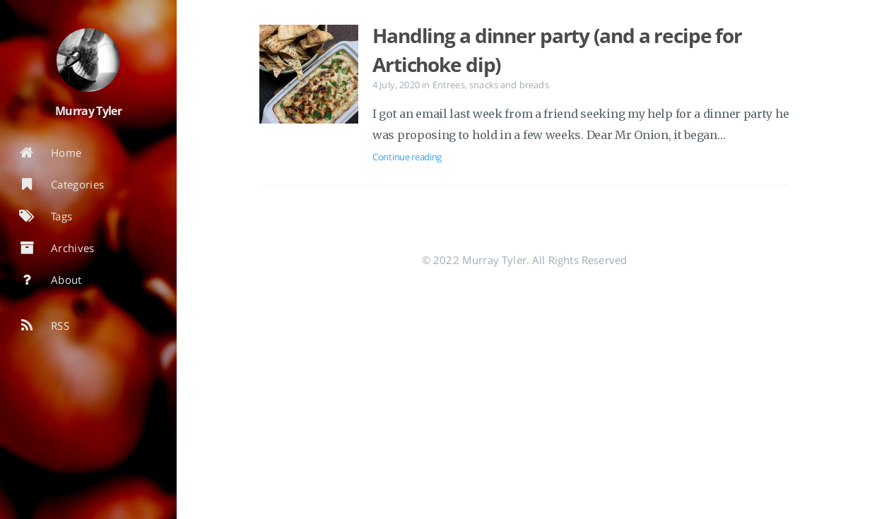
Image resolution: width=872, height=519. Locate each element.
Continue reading (407, 156)
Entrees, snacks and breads (490, 84)
